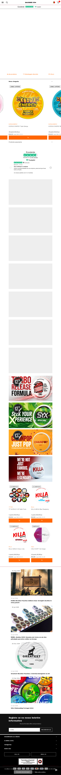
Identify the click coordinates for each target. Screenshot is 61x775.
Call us (16, 754)
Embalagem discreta (30, 74)
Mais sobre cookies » (40, 772)
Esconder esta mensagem (23, 772)
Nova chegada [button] (14, 81)
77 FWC (11, 507)
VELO (32, 546)
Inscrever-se (46, 730)
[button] (2, 2)
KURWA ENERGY (13, 124)
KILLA (32, 507)
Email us (43, 754)
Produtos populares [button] (15, 142)
